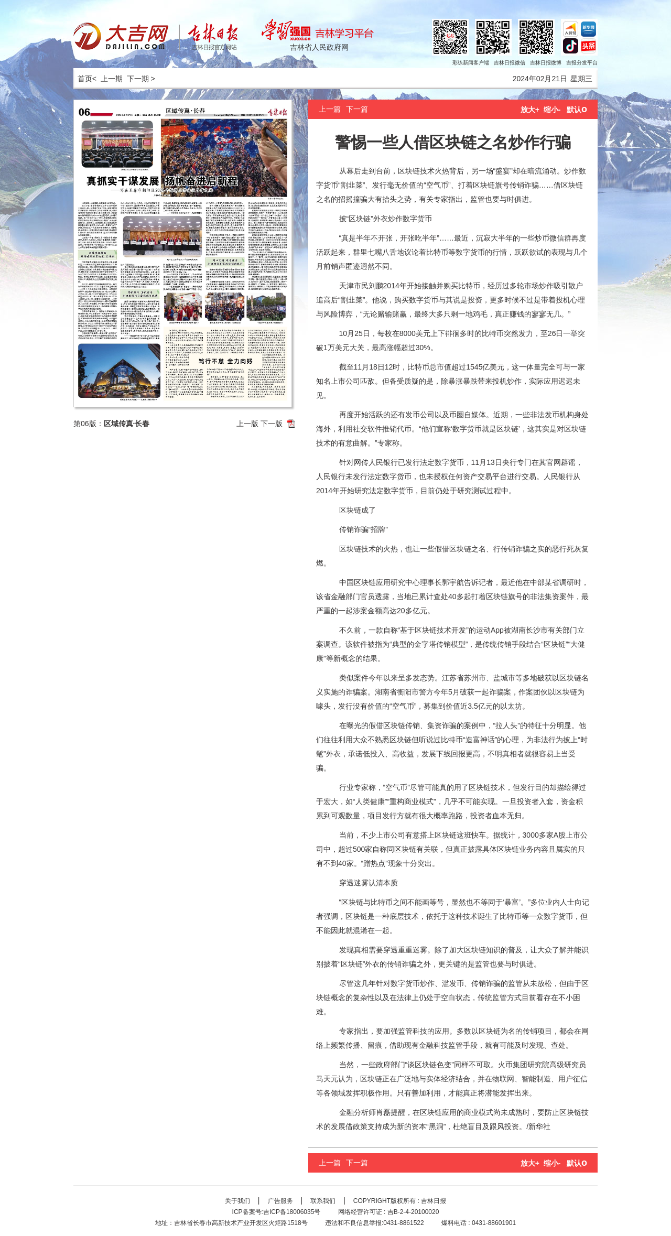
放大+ (530, 109)
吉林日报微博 (545, 63)
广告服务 (280, 1201)
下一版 (272, 423)
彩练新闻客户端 (470, 63)
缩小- (552, 109)
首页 (82, 78)
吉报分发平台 (582, 63)
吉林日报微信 (509, 63)
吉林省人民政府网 (319, 47)
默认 (577, 109)
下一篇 (357, 109)
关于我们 (237, 1201)
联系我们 (323, 1201)
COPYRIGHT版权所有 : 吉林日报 (399, 1201)
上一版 (247, 423)
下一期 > (141, 78)
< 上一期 (107, 78)
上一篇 (330, 109)
